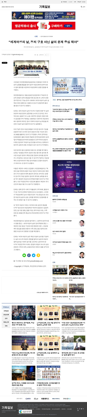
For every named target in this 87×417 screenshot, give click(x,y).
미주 (75, 2)
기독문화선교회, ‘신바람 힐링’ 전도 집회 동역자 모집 (48, 384)
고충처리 (63, 409)
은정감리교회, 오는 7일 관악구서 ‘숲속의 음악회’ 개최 (48, 324)
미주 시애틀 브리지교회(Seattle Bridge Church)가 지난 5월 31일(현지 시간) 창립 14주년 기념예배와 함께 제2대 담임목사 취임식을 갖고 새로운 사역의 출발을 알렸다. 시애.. (23, 390)
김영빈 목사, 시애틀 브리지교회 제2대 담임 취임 (23, 384)
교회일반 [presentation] (6, 311)
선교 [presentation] (6, 318)
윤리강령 (69, 409)
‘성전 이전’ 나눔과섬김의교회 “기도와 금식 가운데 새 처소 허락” (73, 324)
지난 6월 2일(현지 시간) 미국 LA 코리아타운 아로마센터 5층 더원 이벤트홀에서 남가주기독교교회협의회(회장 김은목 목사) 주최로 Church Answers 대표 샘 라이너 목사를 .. (23, 360)
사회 (36, 36)
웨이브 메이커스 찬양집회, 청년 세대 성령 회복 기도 (23, 324)
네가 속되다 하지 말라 (59, 231)
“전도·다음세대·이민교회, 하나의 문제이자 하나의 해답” (23, 354)
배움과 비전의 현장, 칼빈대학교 (62, 253)
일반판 (70, 2)
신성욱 (54, 223)
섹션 (4, 2)
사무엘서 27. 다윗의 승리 (60, 210)
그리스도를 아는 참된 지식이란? (62, 221)
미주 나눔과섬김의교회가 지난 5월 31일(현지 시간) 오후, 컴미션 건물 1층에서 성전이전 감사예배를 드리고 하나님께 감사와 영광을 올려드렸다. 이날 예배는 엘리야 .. (73, 330)
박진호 (54, 233)
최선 (54, 255)
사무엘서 (55, 212)
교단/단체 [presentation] (6, 315)
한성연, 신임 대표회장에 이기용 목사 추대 (69, 100)
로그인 (83, 2)
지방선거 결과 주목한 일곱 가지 (62, 242)
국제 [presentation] (6, 326)
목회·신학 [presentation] (6, 322)
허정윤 (54, 202)
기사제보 (38, 409)
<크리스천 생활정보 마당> (42, 292)
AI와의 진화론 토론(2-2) (60, 200)
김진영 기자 (10, 54)
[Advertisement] (69, 64)
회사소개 (20, 409)
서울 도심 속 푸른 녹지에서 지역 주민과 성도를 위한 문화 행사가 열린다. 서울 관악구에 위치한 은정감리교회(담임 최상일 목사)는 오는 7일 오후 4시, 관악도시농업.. (48, 330)
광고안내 (26, 409)
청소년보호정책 (56, 409)
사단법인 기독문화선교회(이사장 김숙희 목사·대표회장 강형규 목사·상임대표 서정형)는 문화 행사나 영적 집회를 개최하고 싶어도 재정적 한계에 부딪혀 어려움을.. (48, 390)
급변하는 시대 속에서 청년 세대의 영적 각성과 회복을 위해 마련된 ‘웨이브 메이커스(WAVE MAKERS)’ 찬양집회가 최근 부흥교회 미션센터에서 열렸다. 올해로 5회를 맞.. (23, 330)
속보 (54, 100)
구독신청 (79, 2)
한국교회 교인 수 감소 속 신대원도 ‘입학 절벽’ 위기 (73, 354)
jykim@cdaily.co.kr (18, 54)
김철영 (54, 244)
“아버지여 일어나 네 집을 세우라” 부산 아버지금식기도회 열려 (62, 110)
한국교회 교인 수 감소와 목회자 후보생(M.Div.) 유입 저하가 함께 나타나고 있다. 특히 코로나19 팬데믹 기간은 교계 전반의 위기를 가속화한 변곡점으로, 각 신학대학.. (73, 360)
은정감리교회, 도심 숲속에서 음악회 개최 (48, 354)
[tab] (6, 311)
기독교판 (65, 2)
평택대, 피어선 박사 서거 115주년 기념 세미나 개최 (63, 120)
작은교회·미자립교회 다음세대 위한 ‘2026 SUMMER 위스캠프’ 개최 (63, 150)
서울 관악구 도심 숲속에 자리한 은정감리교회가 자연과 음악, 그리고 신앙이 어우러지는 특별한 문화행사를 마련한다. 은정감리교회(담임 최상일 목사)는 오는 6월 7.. (48, 360)
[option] (61, 273)
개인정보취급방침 (46, 409)
